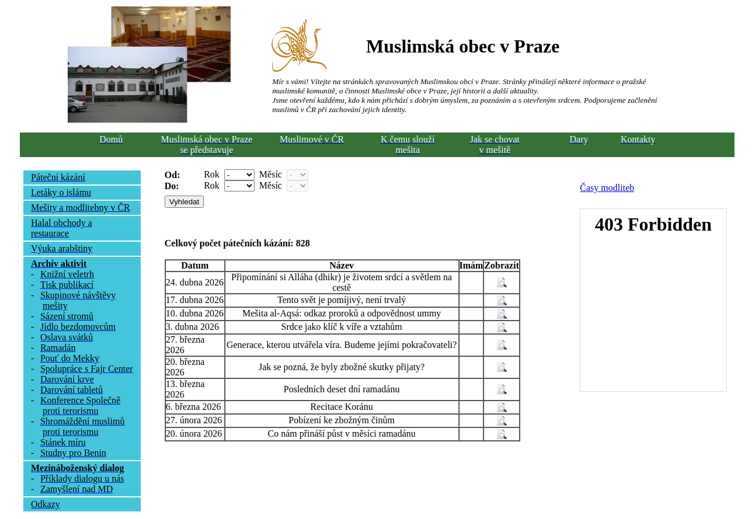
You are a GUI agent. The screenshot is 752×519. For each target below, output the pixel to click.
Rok (212, 174)
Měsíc (270, 174)
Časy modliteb (607, 188)
